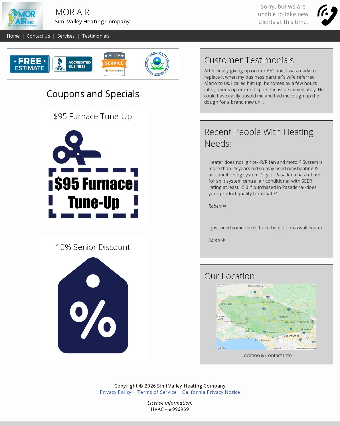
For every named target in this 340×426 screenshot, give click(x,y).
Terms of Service (157, 392)
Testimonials (96, 36)
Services (66, 36)
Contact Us (38, 36)
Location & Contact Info (266, 355)
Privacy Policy (115, 392)
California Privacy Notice (211, 392)
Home (13, 36)
